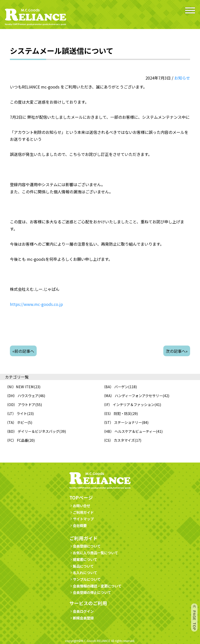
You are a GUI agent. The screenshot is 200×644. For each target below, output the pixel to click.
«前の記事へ (23, 351)
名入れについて (83, 572)
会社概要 (78, 525)
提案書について (83, 559)
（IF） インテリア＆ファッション (128, 404)
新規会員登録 (81, 617)
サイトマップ (81, 518)
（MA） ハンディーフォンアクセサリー (132, 395)
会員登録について (85, 546)
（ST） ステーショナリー (122, 422)
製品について (81, 566)
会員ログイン (81, 611)
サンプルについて (85, 579)
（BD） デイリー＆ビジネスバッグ (32, 431)
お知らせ (182, 78)
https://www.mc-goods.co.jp (36, 304)
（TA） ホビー (16, 422)
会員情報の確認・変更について (95, 585)
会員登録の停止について (91, 592)
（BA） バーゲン (115, 386)
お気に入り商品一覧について (93, 552)
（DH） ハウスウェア (21, 395)
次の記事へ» (177, 351)
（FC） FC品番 (16, 440)
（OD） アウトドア (20, 404)
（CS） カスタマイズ (118, 440)
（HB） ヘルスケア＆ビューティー (129, 431)
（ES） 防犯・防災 (116, 413)
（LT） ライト (16, 413)
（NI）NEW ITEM (19, 386)
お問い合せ (79, 505)
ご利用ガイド (81, 512)
